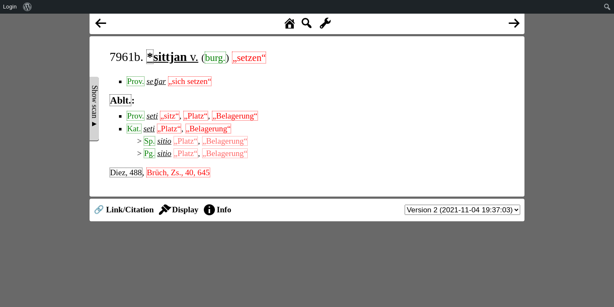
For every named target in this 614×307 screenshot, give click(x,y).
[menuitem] (27, 7)
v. (172, 56)
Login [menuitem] (10, 6)
